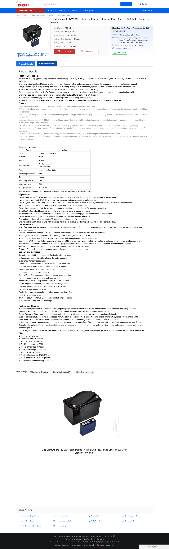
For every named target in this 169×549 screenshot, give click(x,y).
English (146, 10)
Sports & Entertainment (38, 15)
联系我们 (114, 536)
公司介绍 (106, 536)
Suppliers (75, 10)
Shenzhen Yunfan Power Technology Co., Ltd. (130, 28)
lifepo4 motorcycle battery (130, 516)
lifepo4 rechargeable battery (63, 521)
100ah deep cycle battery (85, 372)
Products (62, 10)
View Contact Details (122, 48)
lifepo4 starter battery (95, 521)
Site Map (98, 536)
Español (86, 539)
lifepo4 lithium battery (27, 521)
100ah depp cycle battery (39, 372)
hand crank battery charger (29, 516)
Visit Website (120, 53)
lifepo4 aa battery (59, 526)
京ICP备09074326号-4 (105, 545)
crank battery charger (61, 516)
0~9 (117, 542)
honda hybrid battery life (61, 372)
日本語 (93, 539)
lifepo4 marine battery (129, 521)
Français (68, 539)
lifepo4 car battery (93, 516)
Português (100, 539)
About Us (77, 536)
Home (50, 10)
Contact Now (64, 51)
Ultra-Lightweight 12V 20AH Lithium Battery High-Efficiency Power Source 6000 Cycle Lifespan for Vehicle (33, 55)
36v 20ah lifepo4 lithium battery (31, 526)
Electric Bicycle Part (62, 15)
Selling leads (89, 10)
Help (92, 536)
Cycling (50, 15)
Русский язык (77, 539)
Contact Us (85, 536)
